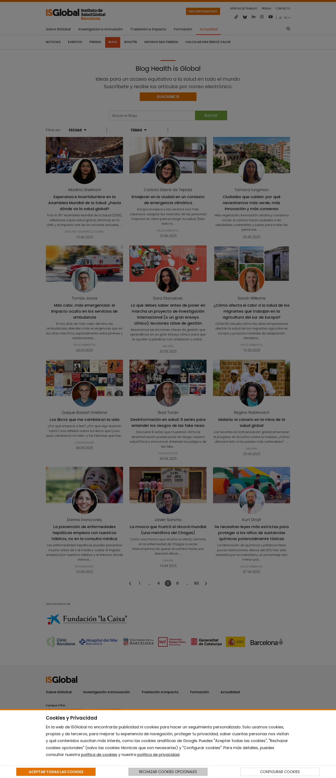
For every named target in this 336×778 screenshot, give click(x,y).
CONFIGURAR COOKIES (280, 771)
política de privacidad (158, 754)
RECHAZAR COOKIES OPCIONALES (168, 771)
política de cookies (99, 754)
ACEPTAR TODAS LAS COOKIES (56, 771)
